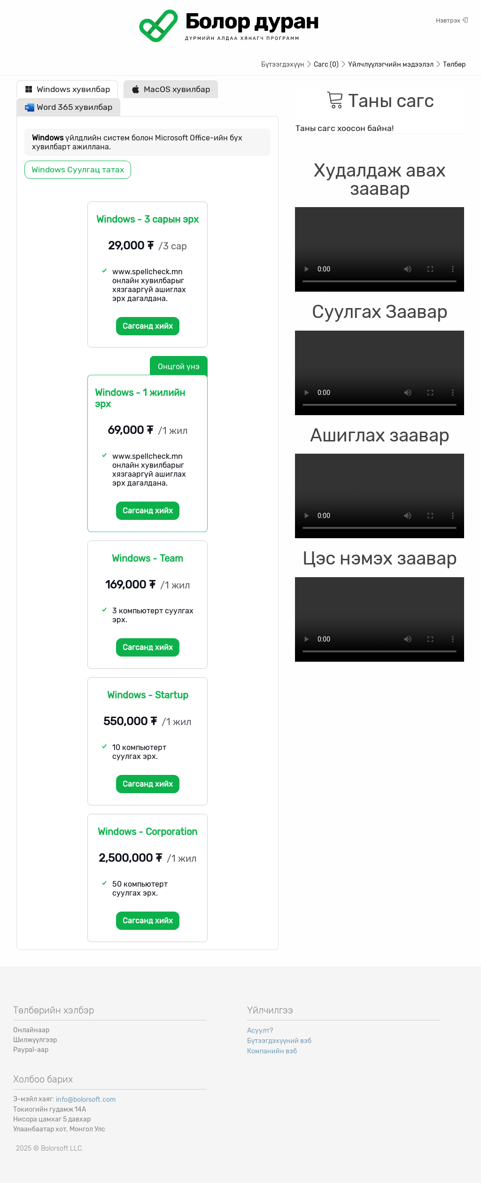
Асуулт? (260, 1031)
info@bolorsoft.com (86, 1100)
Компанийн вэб (272, 1051)
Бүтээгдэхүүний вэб (279, 1041)
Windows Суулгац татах (77, 169)
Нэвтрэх (452, 20)
